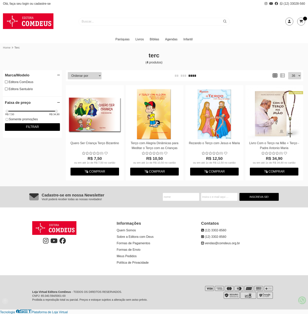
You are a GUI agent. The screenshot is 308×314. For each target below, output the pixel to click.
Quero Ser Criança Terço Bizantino (95, 143)
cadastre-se (42, 3)
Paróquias (122, 39)
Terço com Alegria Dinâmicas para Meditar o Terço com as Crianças (154, 145)
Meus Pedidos (127, 256)
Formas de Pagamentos (133, 243)
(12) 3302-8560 (213, 230)
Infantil (187, 39)
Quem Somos (126, 230)
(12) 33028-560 (292, 3)
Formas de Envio (128, 249)
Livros (140, 39)
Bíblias (154, 39)
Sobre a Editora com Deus (135, 236)
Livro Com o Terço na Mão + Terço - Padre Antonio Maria (274, 145)
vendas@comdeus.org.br (220, 243)
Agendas (171, 39)
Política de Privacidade (133, 262)
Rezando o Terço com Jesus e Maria (214, 143)
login (26, 3)
